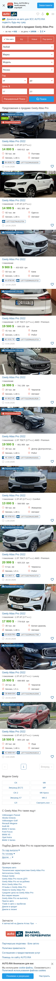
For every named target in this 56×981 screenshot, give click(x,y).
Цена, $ (6, 86)
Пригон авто (8, 901)
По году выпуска (10, 850)
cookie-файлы (26, 968)
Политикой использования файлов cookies (24, 970)
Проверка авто (9, 867)
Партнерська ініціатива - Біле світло (20, 943)
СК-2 (16, 792)
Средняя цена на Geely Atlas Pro (17, 892)
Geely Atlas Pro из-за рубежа (15, 881)
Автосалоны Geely (11, 873)
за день (28, 31)
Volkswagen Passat (11, 815)
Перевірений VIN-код (12, 114)
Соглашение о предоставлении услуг (21, 953)
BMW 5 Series (8, 829)
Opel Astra (7, 837)
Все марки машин (10, 895)
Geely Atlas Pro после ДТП (14, 878)
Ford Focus (7, 832)
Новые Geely (8, 876)
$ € (41, 31)
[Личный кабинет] (53, 14)
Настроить (44, 976)
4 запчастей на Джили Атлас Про (18, 923)
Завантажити (45, 5)
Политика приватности (13, 948)
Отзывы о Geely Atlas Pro (14, 887)
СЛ (15, 803)
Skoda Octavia (9, 818)
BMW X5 (6, 834)
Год (4, 75)
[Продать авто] (47, 14)
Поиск (41, 99)
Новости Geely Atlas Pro (13, 890)
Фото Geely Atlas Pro (12, 884)
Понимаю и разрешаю (17, 976)
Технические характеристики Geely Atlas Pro (23, 870)
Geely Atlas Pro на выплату (15, 898)
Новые (34, 39)
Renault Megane (9, 823)
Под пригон (47, 39)
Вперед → (47, 766)
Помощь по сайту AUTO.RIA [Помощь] (16, 957)
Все (10, 39)
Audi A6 (5, 826)
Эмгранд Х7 (16, 798)
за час (11, 31)
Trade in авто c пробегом (14, 904)
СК (15, 782)
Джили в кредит (9, 906)
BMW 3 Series (8, 840)
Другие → (6, 857)
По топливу (7, 854)
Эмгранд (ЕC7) (16, 787)
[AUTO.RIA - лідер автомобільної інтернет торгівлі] (9, 14)
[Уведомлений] (42, 14)
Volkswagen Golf (10, 820)
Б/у (21, 39)
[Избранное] (37, 14)
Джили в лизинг (9, 909)
